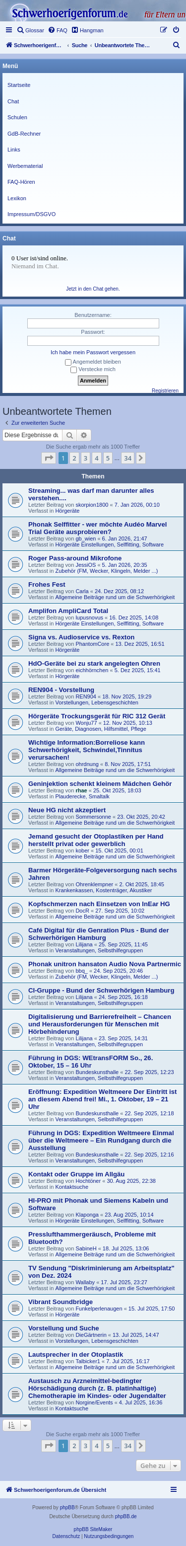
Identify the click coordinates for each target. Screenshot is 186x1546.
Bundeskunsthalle (97, 1072)
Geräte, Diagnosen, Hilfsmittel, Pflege (100, 729)
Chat (13, 101)
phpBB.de (126, 1516)
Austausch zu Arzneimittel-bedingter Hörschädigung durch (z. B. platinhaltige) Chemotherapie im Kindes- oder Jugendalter (97, 1388)
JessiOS (85, 565)
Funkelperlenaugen (98, 1309)
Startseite (18, 85)
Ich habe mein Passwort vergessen (93, 352)
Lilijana (83, 944)
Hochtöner (88, 1181)
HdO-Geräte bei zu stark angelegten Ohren (94, 663)
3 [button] (85, 458)
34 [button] (127, 458)
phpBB (67, 1507)
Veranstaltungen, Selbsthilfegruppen (99, 950)
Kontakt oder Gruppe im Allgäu (76, 1174)
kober (82, 850)
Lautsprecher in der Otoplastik (75, 1354)
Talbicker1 (87, 1361)
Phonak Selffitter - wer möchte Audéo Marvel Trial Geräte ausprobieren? (97, 528)
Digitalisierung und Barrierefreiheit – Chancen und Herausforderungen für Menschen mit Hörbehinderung (99, 1024)
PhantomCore (92, 644)
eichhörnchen (91, 670)
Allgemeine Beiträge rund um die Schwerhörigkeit (115, 597)
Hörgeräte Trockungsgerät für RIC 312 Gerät (96, 716)
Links (13, 150)
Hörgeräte (67, 511)
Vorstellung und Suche (63, 1328)
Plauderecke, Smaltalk (82, 796)
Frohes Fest (46, 584)
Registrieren (165, 390)
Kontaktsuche (71, 1187)
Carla (81, 591)
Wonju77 (86, 723)
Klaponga (87, 1215)
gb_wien (85, 538)
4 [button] (96, 458)
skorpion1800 (91, 505)
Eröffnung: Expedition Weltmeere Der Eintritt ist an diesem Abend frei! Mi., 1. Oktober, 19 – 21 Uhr (102, 1099)
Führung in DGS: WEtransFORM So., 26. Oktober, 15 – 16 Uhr (90, 1061)
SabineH (85, 1248)
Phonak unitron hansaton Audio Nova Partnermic (104, 964)
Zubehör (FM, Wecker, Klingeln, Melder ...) (106, 571)
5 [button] (108, 458)
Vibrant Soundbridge (60, 1302)
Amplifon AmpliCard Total (68, 611)
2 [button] (74, 458)
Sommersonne (93, 817)
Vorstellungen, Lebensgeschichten (96, 702)
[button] (48, 458)
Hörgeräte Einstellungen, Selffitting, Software (109, 544)
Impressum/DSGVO (31, 214)
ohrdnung (87, 764)
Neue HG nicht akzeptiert (67, 810)
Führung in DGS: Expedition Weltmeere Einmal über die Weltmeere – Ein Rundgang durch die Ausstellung (101, 1140)
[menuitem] (30, 30)
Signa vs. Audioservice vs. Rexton (81, 637)
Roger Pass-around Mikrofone (75, 558)
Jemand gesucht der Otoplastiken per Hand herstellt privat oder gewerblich (96, 840)
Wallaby (85, 1282)
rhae (81, 790)
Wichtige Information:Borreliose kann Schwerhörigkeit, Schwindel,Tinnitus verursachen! (86, 750)
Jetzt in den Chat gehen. (93, 289)
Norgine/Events (94, 1402)
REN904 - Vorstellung (61, 690)
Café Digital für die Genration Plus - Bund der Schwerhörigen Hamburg (98, 934)
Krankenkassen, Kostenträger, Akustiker (103, 890)
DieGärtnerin (90, 1335)
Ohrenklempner (94, 884)
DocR (82, 911)
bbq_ (81, 971)
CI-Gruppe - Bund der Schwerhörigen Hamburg (101, 990)
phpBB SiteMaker (93, 1529)
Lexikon (16, 198)
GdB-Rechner (24, 134)
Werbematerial (25, 166)
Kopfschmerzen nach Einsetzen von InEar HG (99, 904)
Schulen (17, 117)
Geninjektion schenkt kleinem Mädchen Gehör (100, 783)
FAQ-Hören (21, 182)
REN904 (85, 696)
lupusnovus (89, 617)
